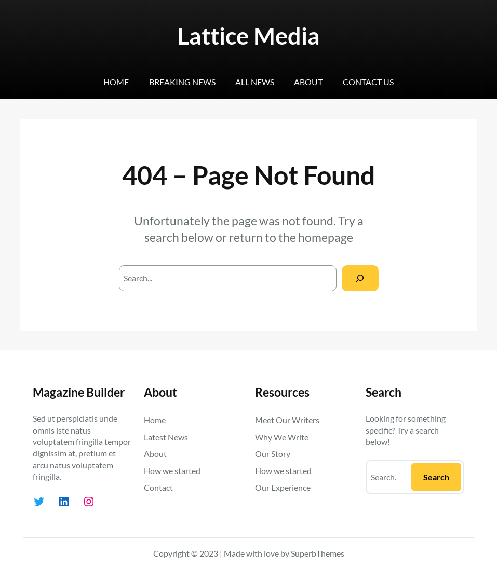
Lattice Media (248, 36)
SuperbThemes (317, 553)
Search (436, 477)
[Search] (360, 278)
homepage (325, 237)
